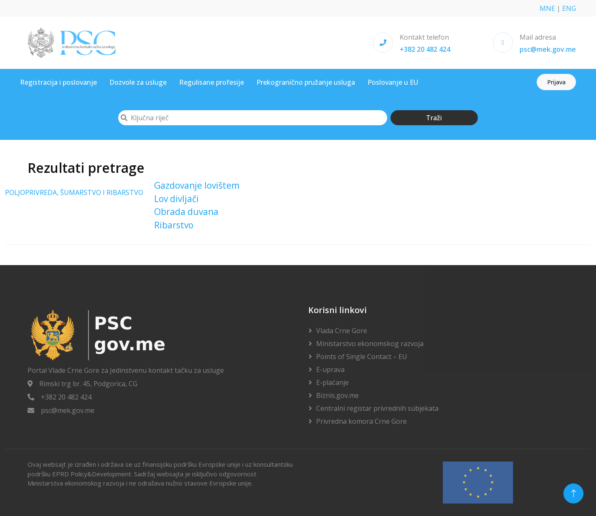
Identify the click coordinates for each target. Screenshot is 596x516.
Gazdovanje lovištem (196, 185)
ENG (569, 8)
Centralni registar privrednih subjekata (377, 408)
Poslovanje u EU (393, 82)
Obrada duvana (186, 212)
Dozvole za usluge (138, 82)
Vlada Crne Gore (341, 330)
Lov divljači (176, 199)
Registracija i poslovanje (58, 82)
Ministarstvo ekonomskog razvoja (370, 343)
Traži (434, 117)
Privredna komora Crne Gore (361, 421)
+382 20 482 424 (425, 49)
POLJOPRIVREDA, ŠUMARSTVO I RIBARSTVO (74, 192)
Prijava (556, 82)
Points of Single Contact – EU (361, 356)
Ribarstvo (173, 225)
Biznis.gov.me (337, 395)
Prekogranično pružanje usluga (305, 82)
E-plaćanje (332, 382)
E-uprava (330, 369)
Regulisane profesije (211, 82)
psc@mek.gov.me (548, 49)
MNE (547, 8)
